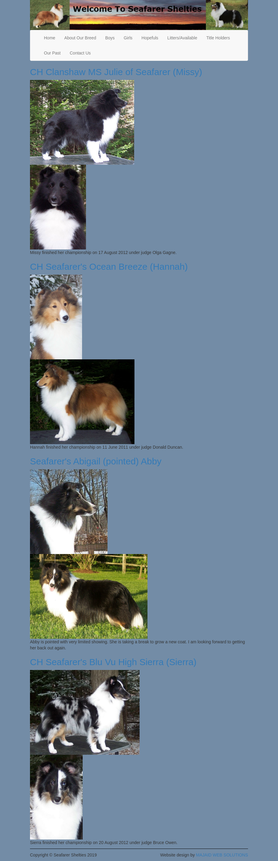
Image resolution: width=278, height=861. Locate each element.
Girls (128, 37)
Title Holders (218, 37)
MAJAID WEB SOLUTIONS (222, 855)
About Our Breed (80, 37)
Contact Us (80, 53)
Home (49, 37)
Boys (109, 37)
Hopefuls (149, 37)
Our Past (52, 53)
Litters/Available (182, 37)
